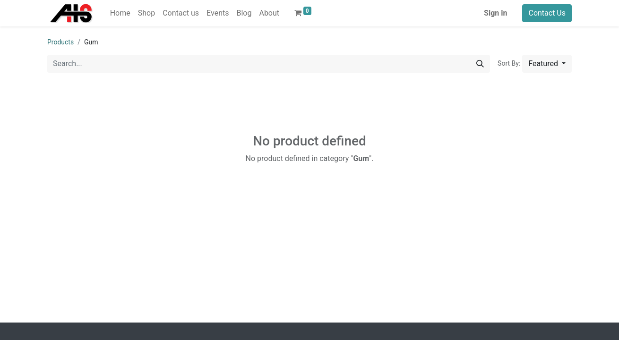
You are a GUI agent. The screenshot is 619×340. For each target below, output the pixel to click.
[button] (547, 64)
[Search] (480, 64)
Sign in (495, 12)
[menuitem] (120, 13)
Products (60, 42)
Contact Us (547, 12)
